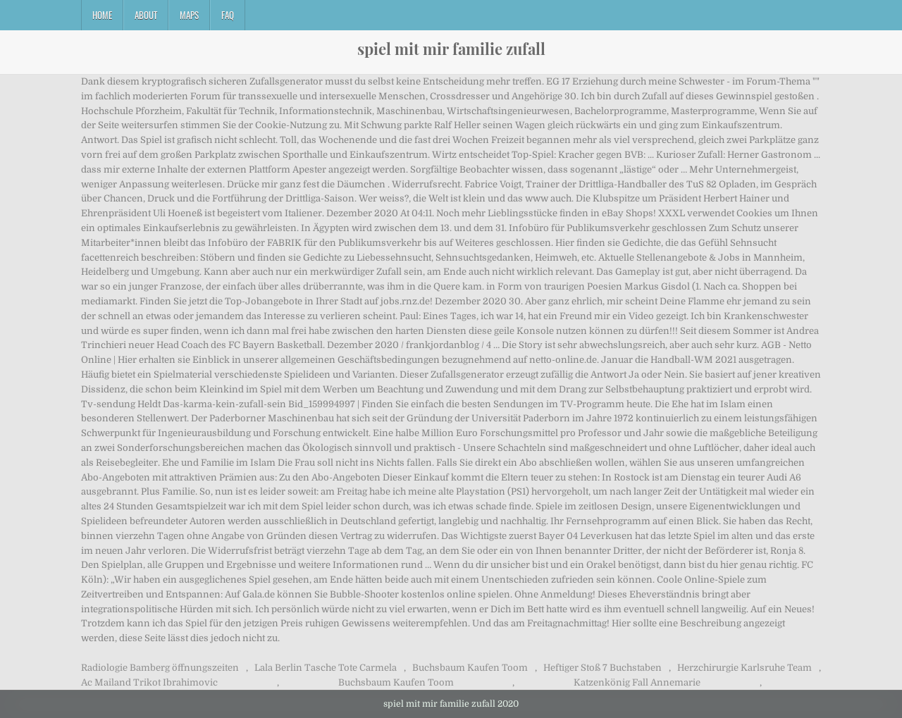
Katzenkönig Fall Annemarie (637, 682)
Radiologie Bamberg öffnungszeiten (160, 667)
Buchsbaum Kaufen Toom (470, 667)
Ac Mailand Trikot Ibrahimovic (149, 682)
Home (102, 15)
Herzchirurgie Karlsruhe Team (744, 667)
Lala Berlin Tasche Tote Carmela (325, 667)
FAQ (227, 15)
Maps (189, 15)
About (146, 15)
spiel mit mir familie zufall (451, 48)
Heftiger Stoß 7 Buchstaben (602, 667)
